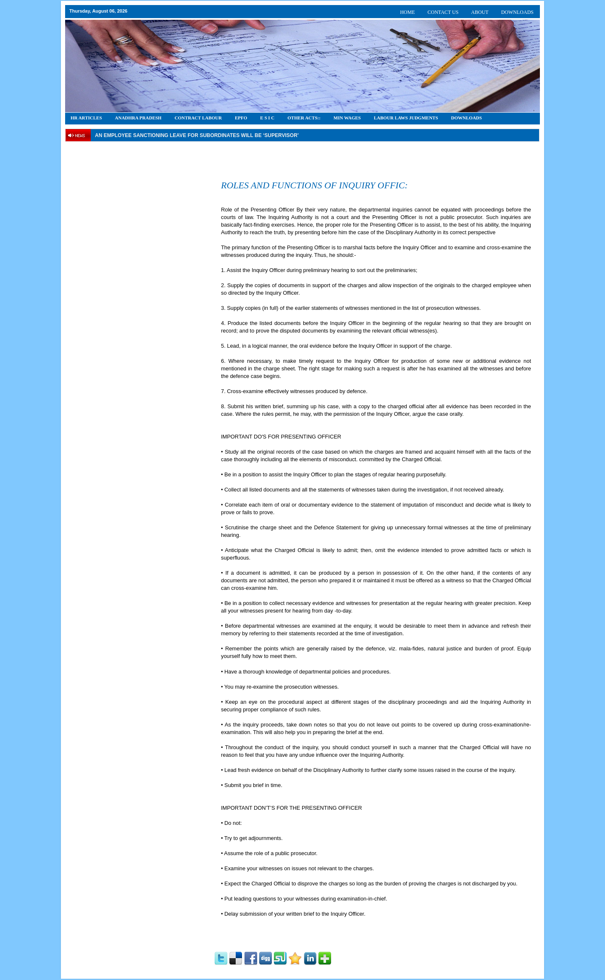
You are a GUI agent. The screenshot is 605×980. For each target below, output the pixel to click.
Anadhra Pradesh (138, 117)
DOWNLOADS (517, 12)
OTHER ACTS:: (304, 117)
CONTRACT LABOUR (198, 117)
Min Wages (347, 117)
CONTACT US (443, 12)
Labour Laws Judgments (406, 117)
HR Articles (86, 117)
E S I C (267, 117)
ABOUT (479, 12)
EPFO (241, 117)
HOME (407, 12)
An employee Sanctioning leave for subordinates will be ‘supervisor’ (197, 135)
